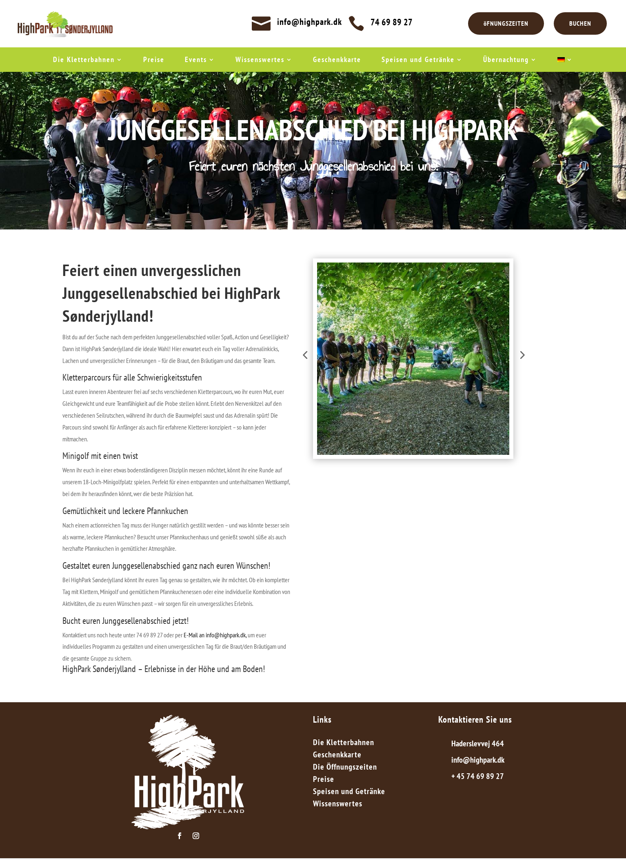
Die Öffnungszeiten (345, 768)
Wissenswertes (259, 60)
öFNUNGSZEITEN (506, 23)
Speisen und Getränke (418, 60)
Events (196, 60)
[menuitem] (565, 61)
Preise (153, 60)
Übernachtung (506, 60)
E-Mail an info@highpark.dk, (216, 635)
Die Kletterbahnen (84, 60)
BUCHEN (580, 23)
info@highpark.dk (309, 21)
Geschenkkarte (337, 60)
